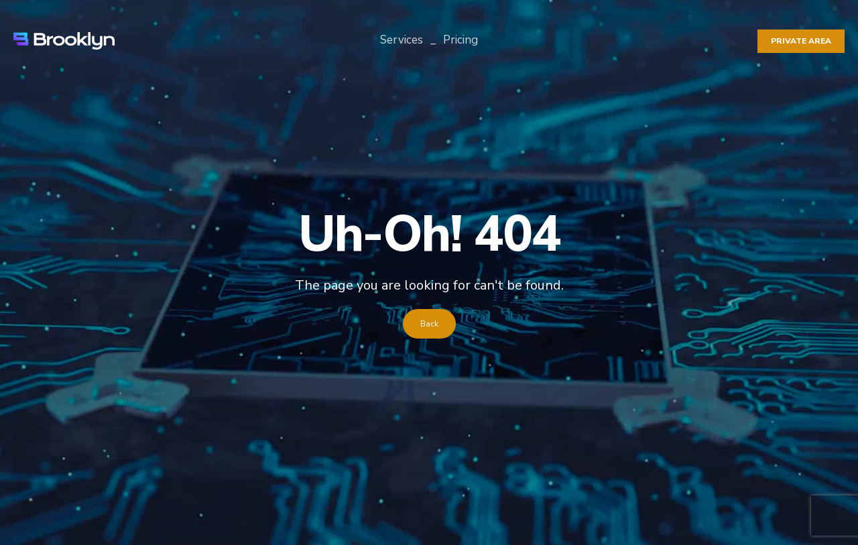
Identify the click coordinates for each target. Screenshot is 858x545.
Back (429, 323)
